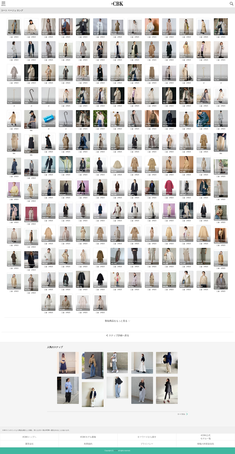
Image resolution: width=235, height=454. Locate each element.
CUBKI (117, 3)
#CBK (116, 450)
